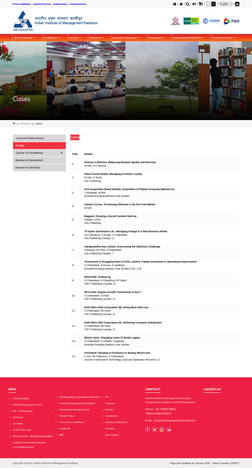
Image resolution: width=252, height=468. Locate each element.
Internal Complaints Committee (77, 403)
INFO (12, 389)
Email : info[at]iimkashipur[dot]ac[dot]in (170, 420)
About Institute (23, 38)
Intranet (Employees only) (27, 404)
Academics (51, 38)
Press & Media (21, 398)
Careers (110, 403)
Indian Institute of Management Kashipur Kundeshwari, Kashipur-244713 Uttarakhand (170, 400)
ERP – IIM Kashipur (23, 411)
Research (96, 38)
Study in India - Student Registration (33, 436)
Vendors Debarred (116, 422)
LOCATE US (212, 389)
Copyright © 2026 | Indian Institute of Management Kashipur (45, 463)
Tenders (110, 428)
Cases (21, 99)
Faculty (74, 38)
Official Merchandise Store (74, 409)
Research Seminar (28, 167)
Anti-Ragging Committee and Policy (79, 397)
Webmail (18, 417)
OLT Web (18, 423)
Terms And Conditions (71, 422)
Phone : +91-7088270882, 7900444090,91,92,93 (160, 411)
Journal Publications (30, 138)
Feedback (65, 428)
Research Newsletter (29, 160)
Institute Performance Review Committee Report (29, 445)
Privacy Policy (67, 416)
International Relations (188, 38)
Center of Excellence (39, 153)
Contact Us (111, 416)
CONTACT (152, 389)
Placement (156, 38)
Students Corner (222, 38)
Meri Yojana (112, 434)
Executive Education (125, 38)
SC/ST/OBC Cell (22, 430)
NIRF (61, 434)
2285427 (234, 463)
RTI (106, 397)
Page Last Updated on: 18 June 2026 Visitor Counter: (204, 463)
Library (109, 409)
